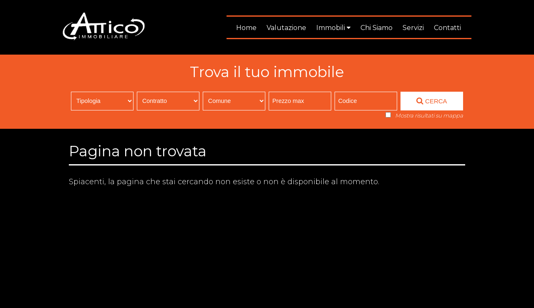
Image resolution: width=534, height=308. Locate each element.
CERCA (431, 101)
